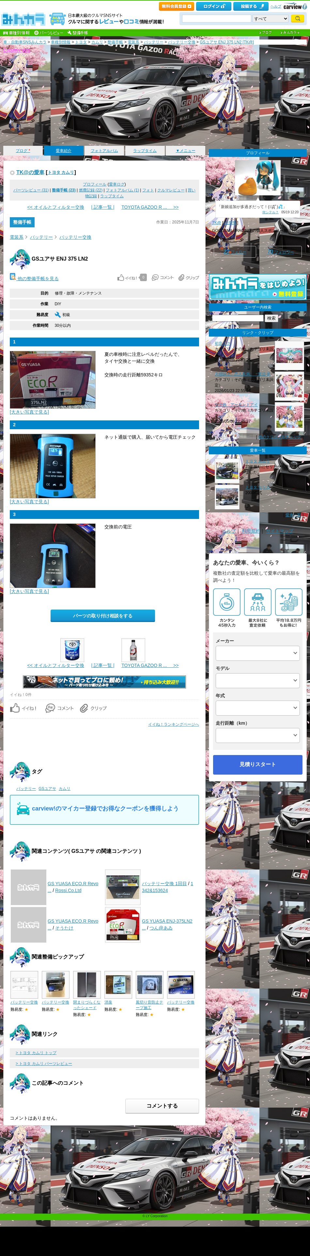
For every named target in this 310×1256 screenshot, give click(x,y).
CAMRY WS (16, 50)
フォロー (235, 251)
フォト (148, 190)
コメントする (162, 1106)
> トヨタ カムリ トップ (36, 1053)
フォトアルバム (104, 150)
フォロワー (280, 251)
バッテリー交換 (181, 42)
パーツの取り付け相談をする (102, 615)
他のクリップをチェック (279, 437)
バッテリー (153, 42)
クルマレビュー (171, 190)
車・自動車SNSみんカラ (25, 42)
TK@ (216, 222)
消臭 (108, 1002)
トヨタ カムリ (61, 172)
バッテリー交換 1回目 (164, 883)
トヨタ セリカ (257, 487)
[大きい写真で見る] (29, 412)
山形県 (230, 222)
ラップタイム (145, 150)
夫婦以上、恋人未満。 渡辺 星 (243, 374)
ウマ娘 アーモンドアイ (236, 404)
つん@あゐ (160, 928)
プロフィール (94, 184)
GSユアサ (47, 788)
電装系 (133, 42)
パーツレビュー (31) (31, 190)
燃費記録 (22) (91, 190)
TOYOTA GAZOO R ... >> (149, 207)
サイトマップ (279, 531)
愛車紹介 (63, 150)
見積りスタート (258, 764)
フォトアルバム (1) (122, 190)
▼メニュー (185, 150)
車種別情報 (60, 42)
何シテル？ (270, 212)
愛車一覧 (293, 515)
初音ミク (222, 343)
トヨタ (81, 42)
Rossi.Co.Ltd (68, 890)
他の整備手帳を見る (34, 278)
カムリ (97, 42)
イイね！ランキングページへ (173, 724)
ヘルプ (276, 6)
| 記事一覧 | (102, 207)
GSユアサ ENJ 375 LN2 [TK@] (227, 42)
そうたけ (64, 928)
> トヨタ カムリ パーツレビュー (44, 1063)
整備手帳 (115, 42)
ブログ (23, 150)
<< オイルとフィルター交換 (55, 207)
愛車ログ (117, 184)
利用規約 (251, 531)
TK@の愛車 (30, 172)
